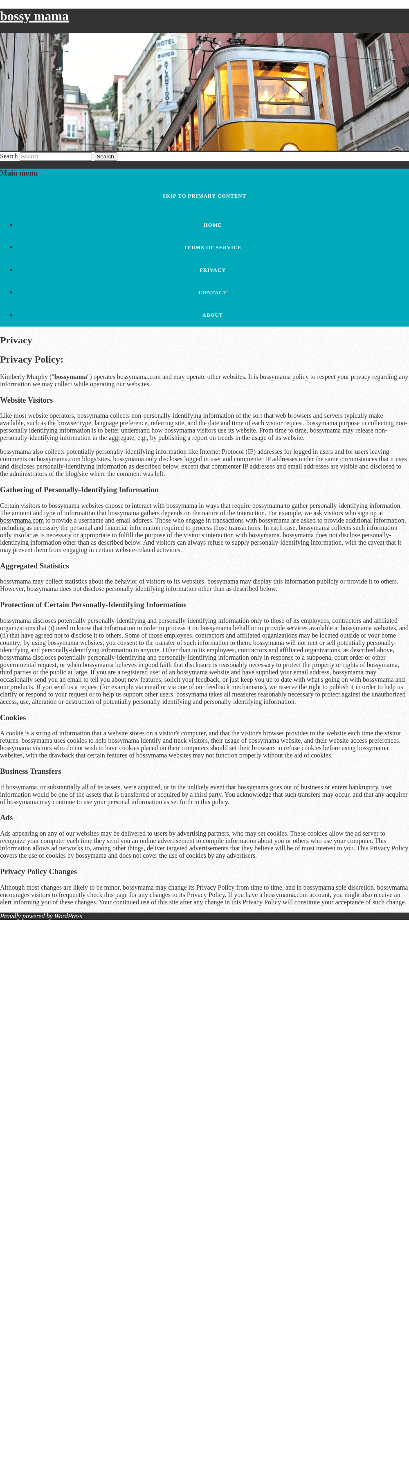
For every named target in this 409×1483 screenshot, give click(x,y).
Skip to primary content (204, 196)
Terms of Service (213, 247)
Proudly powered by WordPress (41, 916)
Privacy (213, 270)
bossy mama (34, 16)
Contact (212, 292)
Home (213, 225)
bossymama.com (22, 520)
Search (9, 156)
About (212, 315)
